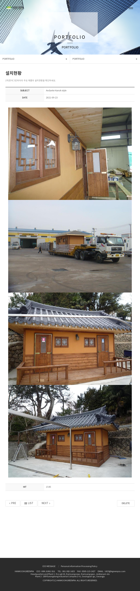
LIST (28, 503)
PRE (12, 503)
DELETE (126, 503)
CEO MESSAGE (48, 566)
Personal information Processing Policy (79, 566)
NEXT (46, 503)
